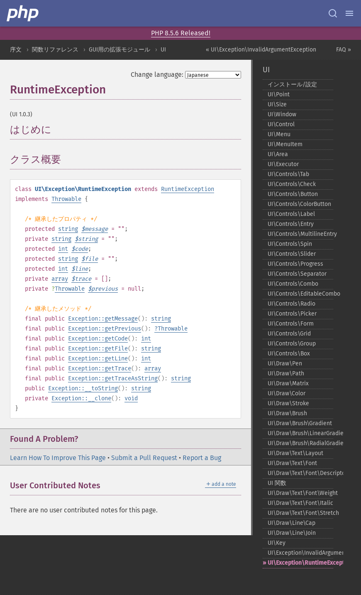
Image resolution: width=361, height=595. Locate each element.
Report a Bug (202, 458)
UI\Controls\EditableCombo (300, 293)
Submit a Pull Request (144, 458)
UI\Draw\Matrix (288, 383)
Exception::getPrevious (104, 328)
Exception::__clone (81, 398)
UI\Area (278, 154)
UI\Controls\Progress (295, 263)
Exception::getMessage (103, 318)
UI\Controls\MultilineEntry (300, 234)
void (131, 398)
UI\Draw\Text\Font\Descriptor (300, 473)
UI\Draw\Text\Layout (295, 453)
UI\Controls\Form (291, 323)
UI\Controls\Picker (292, 313)
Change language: (157, 74)
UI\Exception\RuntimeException (300, 562)
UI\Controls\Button (293, 194)
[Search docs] (332, 13)
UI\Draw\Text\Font (292, 463)
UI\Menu (279, 134)
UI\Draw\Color (286, 393)
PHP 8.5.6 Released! (180, 33)
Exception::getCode (98, 338)
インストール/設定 (292, 84)
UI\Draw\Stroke (288, 403)
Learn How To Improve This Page (58, 458)
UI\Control (281, 124)
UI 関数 (277, 483)
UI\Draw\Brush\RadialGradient (300, 443)
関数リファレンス (55, 49)
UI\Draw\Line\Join (292, 532)
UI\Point (279, 94)
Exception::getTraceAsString (113, 378)
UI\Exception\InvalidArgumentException (300, 552)
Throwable (66, 199)
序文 (16, 49)
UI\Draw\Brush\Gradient (300, 423)
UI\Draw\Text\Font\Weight (300, 493)
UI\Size (277, 104)
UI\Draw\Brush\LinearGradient (300, 433)
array (59, 278)
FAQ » (343, 49)
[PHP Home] (23, 13)
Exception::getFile (98, 348)
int (63, 248)
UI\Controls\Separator (297, 273)
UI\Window (282, 114)
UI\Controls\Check (292, 184)
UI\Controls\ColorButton (299, 204)
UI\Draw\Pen (285, 363)
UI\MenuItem (285, 144)
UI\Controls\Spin (290, 243)
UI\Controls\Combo (293, 283)
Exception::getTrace (99, 368)
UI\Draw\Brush (287, 413)
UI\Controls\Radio (291, 303)
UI (163, 49)
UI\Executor (283, 164)
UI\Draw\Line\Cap (291, 522)
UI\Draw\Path (286, 373)
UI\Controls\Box (289, 353)
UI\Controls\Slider (292, 253)
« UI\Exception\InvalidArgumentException (261, 49)
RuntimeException (187, 189)
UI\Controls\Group (292, 343)
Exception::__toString (83, 388)
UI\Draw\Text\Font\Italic (300, 503)
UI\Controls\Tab (288, 174)
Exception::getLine (98, 358)
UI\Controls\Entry (291, 224)
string (68, 229)
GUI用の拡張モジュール (119, 49)
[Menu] (349, 13)
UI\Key (276, 542)
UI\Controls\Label (291, 214)
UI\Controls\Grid (289, 333)
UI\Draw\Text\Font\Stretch (300, 513)
